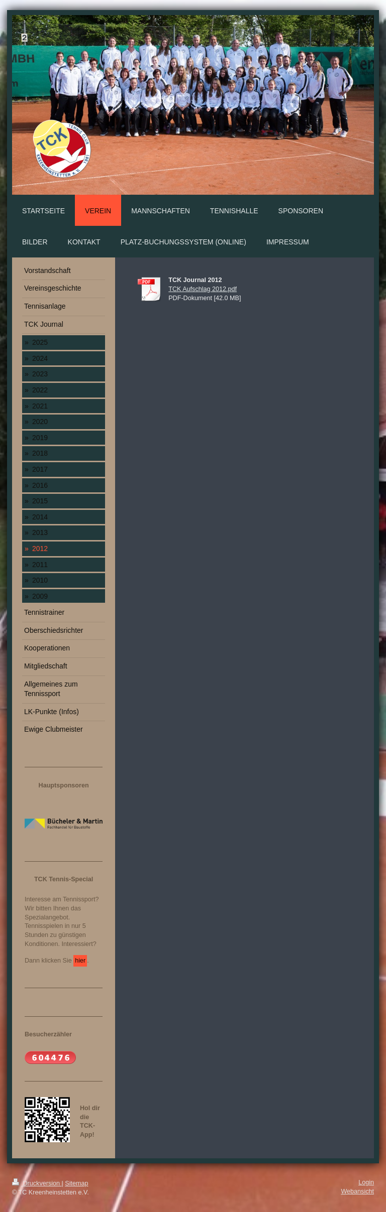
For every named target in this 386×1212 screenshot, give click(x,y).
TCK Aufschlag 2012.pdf (202, 289)
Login (366, 1182)
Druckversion (36, 1183)
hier (80, 960)
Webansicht (357, 1191)
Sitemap (76, 1183)
